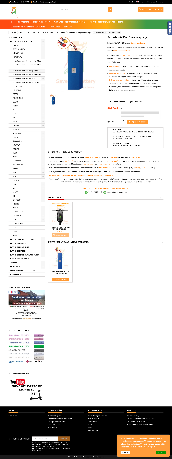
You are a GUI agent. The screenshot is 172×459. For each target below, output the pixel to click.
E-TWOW (16, 45)
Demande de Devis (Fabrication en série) (107, 22)
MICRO (15, 169)
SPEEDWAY (18, 57)
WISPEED (16, 137)
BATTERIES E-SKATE (18, 243)
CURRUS (16, 125)
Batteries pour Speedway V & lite (27, 82)
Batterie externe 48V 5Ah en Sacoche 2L (85, 228)
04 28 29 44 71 (24, 2)
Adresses (91, 427)
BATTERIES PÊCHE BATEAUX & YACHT (24, 255)
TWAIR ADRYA (18, 223)
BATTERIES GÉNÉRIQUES (19, 259)
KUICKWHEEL (17, 216)
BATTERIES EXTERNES (18, 251)
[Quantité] (119, 122)
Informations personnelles (97, 416)
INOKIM (15, 106)
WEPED (15, 94)
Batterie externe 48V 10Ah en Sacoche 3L (109, 228)
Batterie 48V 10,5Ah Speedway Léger (60, 272)
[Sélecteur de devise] (132, 2)
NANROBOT (17, 200)
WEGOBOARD (18, 165)
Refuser (125, 452)
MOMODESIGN (18, 212)
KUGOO (15, 184)
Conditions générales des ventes (60, 419)
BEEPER (15, 235)
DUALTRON (18, 86)
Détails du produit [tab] (72, 152)
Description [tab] (54, 152)
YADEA (15, 220)
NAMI (14, 118)
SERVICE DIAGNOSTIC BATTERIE (22, 271)
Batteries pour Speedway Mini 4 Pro (28, 61)
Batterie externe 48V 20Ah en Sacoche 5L (60, 228)
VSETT (15, 110)
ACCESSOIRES (15, 263)
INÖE (14, 176)
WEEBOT (16, 180)
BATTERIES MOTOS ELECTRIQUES (23, 239)
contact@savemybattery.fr (47, 2)
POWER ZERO (18, 98)
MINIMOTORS (18, 53)
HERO (15, 153)
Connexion (159, 2)
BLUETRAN (18, 90)
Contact (68, 27)
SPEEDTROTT (18, 133)
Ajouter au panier (137, 122)
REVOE (15, 157)
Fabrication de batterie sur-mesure (70, 22)
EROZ (15, 172)
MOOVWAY (17, 145)
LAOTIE (15, 192)
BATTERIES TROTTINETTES (21, 41)
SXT (14, 188)
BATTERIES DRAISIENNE (19, 247)
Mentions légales (54, 416)
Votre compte (95, 410)
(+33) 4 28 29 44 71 (95, 192)
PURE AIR (16, 149)
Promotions (13, 416)
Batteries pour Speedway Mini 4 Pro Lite (28, 66)
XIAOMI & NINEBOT (19, 49)
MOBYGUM (17, 161)
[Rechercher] (86, 9)
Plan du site (52, 427)
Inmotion (16, 231)
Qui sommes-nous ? (41, 22)
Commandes (92, 422)
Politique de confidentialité (57, 422)
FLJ (14, 196)
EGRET (15, 114)
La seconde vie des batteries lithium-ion (28, 27)
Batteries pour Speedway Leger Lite (28, 74)
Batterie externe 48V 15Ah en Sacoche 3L (133, 228)
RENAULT (16, 208)
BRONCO (16, 121)
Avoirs (90, 424)
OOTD (15, 227)
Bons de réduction (94, 430)
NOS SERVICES (16, 274)
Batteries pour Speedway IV (25, 78)
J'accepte (161, 452)
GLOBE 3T (16, 129)
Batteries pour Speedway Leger (26, 70)
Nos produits (23, 22)
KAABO (15, 102)
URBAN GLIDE (17, 141)
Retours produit (93, 419)
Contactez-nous (54, 424)
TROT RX (16, 204)
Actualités (55, 27)
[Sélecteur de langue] (141, 2)
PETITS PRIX (15, 267)
